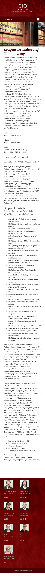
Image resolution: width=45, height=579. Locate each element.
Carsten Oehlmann (10, 491)
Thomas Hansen (25, 513)
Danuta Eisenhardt (10, 513)
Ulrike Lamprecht (25, 535)
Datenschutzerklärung (26, 570)
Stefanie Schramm (9, 535)
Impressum (16, 570)
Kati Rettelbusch (9, 556)
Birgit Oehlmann (25, 491)
